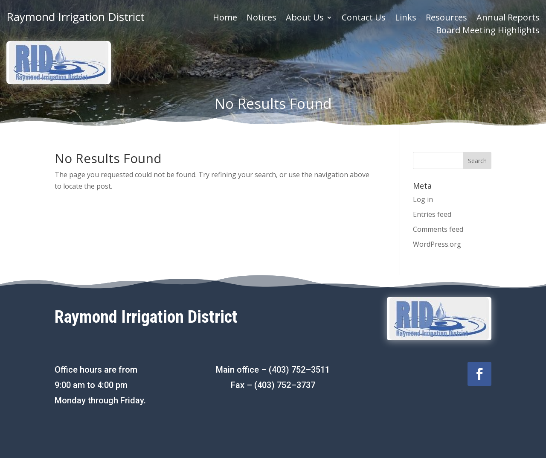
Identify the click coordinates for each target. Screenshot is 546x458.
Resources (446, 19)
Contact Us (364, 19)
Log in (423, 199)
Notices (261, 19)
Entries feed (432, 214)
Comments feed (438, 229)
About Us (305, 19)
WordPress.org (437, 244)
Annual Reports (508, 19)
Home (225, 19)
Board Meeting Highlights (488, 31)
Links (405, 19)
